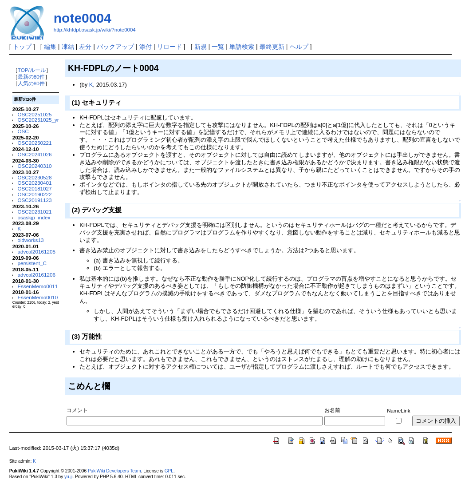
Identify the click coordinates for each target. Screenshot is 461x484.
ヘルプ (299, 46)
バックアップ (115, 46)
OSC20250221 (34, 143)
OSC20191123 (34, 200)
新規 (200, 46)
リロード (169, 46)
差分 (85, 46)
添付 (145, 46)
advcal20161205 (36, 251)
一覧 (218, 46)
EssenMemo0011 (37, 286)
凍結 (68, 46)
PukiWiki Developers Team (114, 470)
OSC (22, 131)
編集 (50, 46)
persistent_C (31, 263)
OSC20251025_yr (38, 120)
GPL (169, 470)
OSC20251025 (34, 114)
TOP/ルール (32, 70)
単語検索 (241, 46)
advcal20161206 (36, 275)
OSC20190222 (34, 194)
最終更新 (272, 46)
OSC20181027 (34, 188)
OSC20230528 (34, 177)
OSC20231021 (34, 211)
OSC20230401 (34, 183)
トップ (22, 46)
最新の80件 (31, 76)
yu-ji (68, 476)
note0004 (82, 18)
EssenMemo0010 (37, 297)
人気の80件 (31, 83)
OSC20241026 (34, 154)
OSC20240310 (34, 166)
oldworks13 (30, 240)
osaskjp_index (33, 217)
